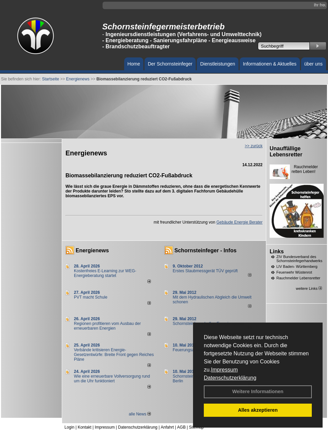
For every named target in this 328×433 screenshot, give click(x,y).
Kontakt (84, 427)
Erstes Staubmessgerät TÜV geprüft (205, 271)
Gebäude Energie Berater (239, 222)
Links (277, 251)
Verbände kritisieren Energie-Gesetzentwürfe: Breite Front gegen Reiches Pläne (114, 355)
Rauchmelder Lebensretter (298, 278)
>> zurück (254, 146)
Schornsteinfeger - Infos (205, 250)
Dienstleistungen (217, 64)
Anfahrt (167, 427)
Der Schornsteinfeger (170, 64)
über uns (313, 64)
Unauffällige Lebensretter (286, 151)
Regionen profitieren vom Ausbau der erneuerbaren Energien (107, 326)
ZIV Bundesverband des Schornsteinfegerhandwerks (299, 259)
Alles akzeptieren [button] (258, 410)
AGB (181, 427)
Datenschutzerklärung (230, 378)
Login (69, 427)
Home (134, 64)
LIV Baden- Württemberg (297, 266)
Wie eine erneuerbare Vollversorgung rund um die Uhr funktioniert (112, 378)
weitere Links (309, 288)
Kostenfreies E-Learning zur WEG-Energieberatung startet (105, 273)
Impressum (224, 370)
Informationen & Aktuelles (270, 64)
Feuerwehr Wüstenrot (294, 272)
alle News (140, 414)
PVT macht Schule (90, 297)
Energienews (92, 250)
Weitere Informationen (257, 391)
